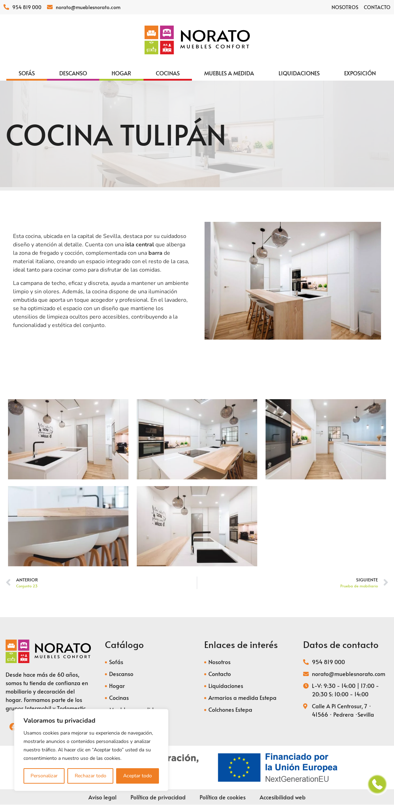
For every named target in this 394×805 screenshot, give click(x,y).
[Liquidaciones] (299, 73)
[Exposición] (360, 73)
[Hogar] (121, 73)
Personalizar (44, 775)
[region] (91, 750)
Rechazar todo (90, 775)
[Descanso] (73, 73)
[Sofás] (26, 73)
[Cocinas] (167, 73)
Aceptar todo (137, 775)
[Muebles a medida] (229, 73)
